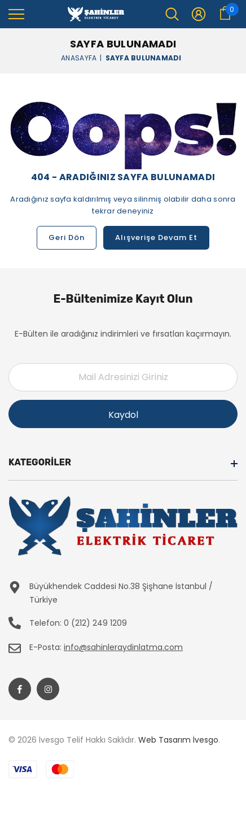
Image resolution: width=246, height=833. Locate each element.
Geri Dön (67, 237)
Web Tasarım (164, 739)
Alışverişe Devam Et (156, 237)
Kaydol (123, 414)
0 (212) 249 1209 (95, 623)
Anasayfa (78, 57)
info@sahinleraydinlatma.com (123, 647)
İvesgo (205, 739)
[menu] (16, 13)
